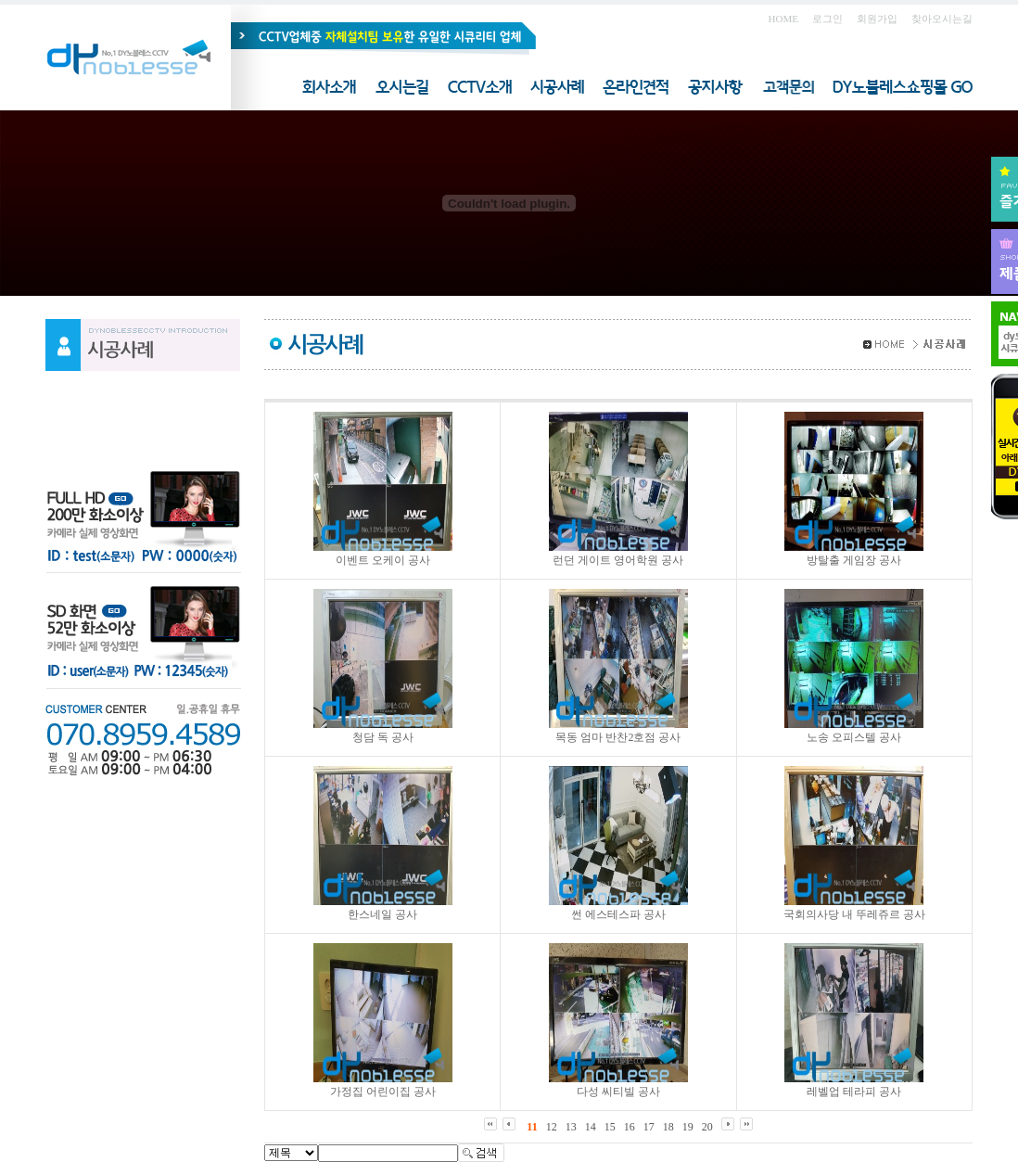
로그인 (827, 18)
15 (610, 1126)
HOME (783, 18)
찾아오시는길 (942, 18)
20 (707, 1126)
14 (590, 1126)
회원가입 (877, 18)
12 (551, 1126)
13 (571, 1126)
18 (668, 1126)
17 (649, 1126)
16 (629, 1126)
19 (688, 1126)
